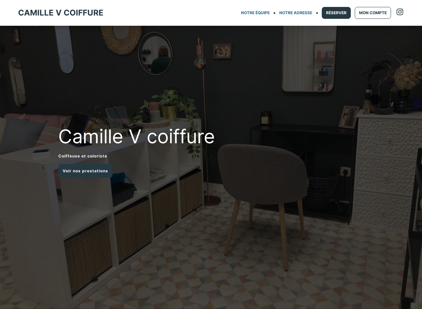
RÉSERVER (336, 12)
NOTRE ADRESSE (295, 12)
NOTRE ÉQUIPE (255, 12)
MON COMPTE (373, 12)
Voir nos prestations (85, 170)
